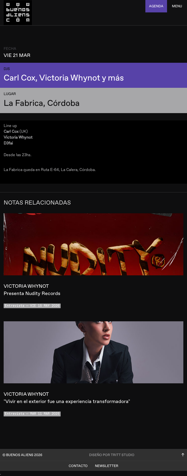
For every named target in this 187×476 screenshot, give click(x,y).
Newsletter (106, 466)
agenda (156, 6)
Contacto (78, 466)
